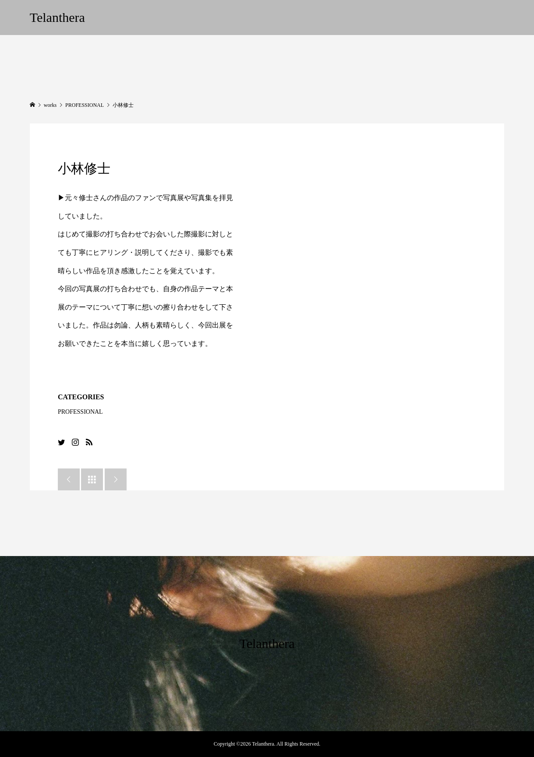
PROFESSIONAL (80, 411)
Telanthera (57, 17)
